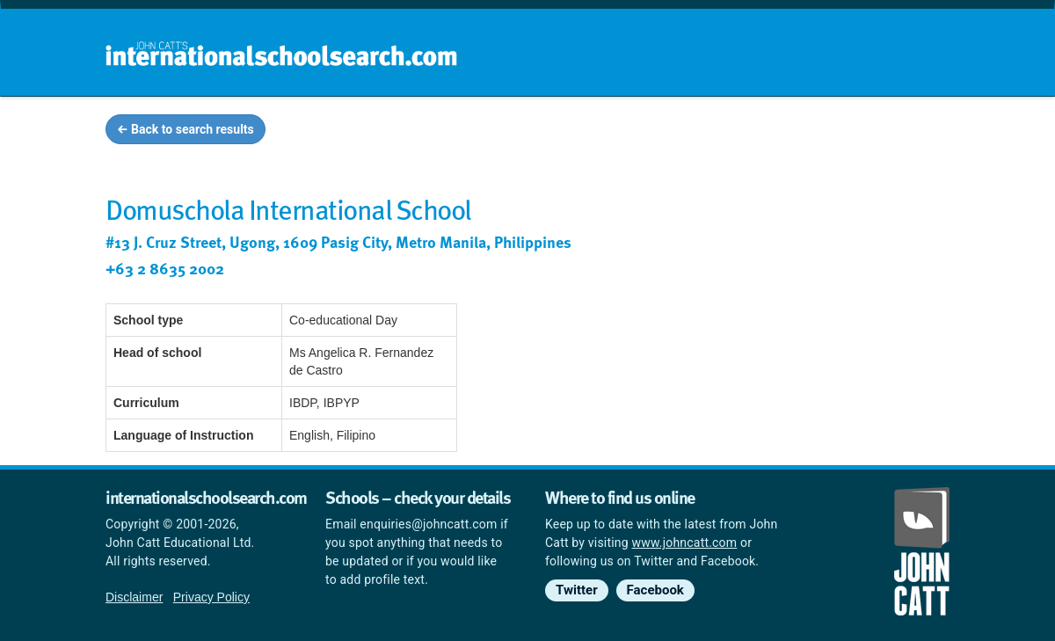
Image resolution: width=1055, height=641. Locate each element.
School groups (588, 131)
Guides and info (719, 131)
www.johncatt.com (685, 542)
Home (489, 131)
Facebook (655, 590)
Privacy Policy (211, 597)
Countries (833, 131)
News (915, 131)
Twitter (577, 590)
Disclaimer (134, 597)
